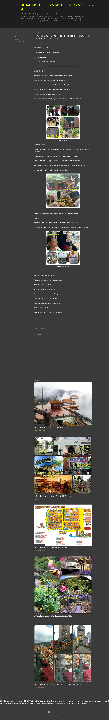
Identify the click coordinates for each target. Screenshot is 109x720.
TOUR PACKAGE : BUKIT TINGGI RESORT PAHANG (57, 684)
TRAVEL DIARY (19, 42)
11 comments (41, 619)
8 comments (41, 499)
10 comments (41, 687)
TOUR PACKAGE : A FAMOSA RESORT (51, 547)
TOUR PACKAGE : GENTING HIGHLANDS (53, 427)
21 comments (41, 550)
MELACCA (18, 39)
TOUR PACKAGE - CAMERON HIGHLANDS (53, 616)
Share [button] (17, 33)
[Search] (91, 5)
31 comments (41, 430)
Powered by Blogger (54, 712)
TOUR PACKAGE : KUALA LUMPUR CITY (52, 496)
